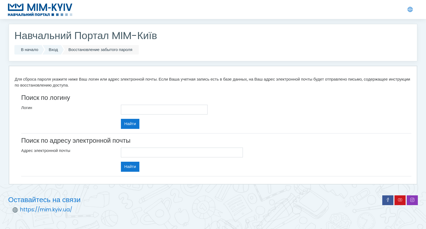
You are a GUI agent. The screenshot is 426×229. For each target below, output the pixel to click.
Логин (26, 107)
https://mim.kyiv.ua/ (46, 209)
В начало (29, 49)
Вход (53, 49)
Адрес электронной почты (45, 150)
